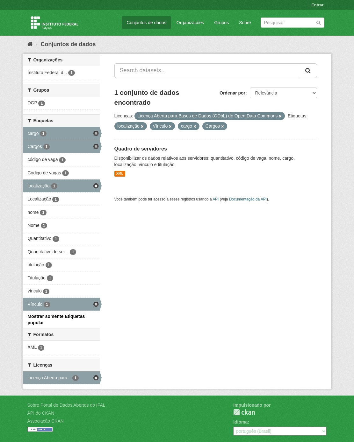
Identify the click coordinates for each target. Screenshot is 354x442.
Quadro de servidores (140, 148)
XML (119, 174)
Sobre (245, 22)
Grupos (221, 22)
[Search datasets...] (207, 70)
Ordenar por (232, 92)
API (216, 199)
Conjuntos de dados (146, 22)
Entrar (317, 5)
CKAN (244, 412)
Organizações (190, 22)
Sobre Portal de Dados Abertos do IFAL (66, 405)
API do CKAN (40, 413)
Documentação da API (248, 199)
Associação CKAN (45, 421)
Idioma (240, 421)
